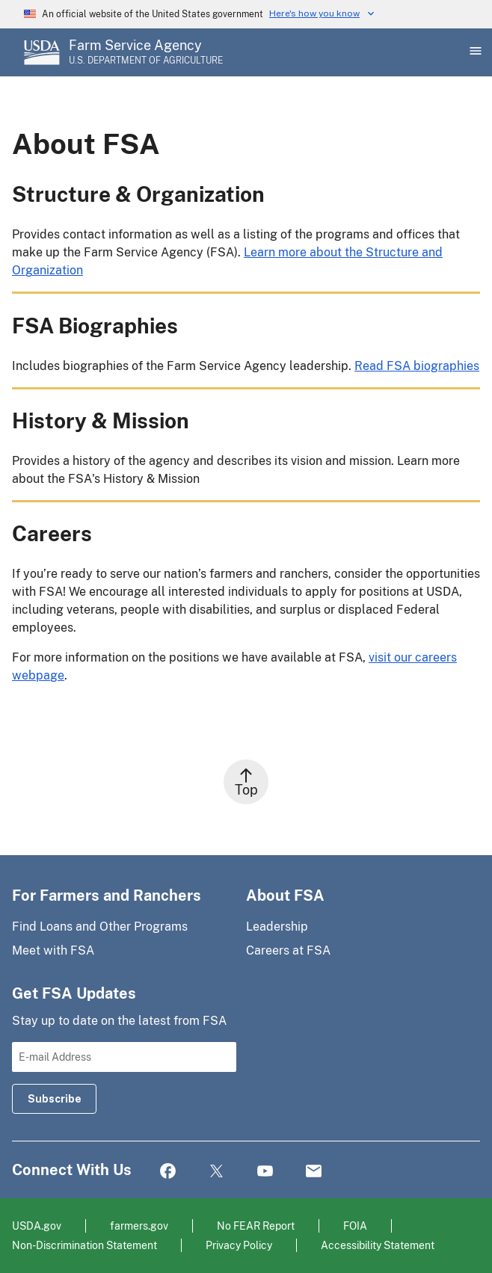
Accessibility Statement (377, 1245)
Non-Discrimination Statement (84, 1245)
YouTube (265, 1171)
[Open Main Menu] (474, 52)
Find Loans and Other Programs (100, 926)
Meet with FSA (53, 950)
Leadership (277, 926)
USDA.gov (36, 1225)
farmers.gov (139, 1225)
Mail (313, 1171)
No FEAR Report (256, 1225)
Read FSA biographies (416, 366)
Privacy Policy (239, 1245)
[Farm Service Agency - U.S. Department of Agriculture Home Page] (146, 52)
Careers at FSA (288, 950)
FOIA (355, 1225)
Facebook (168, 1171)
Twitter (216, 1171)
